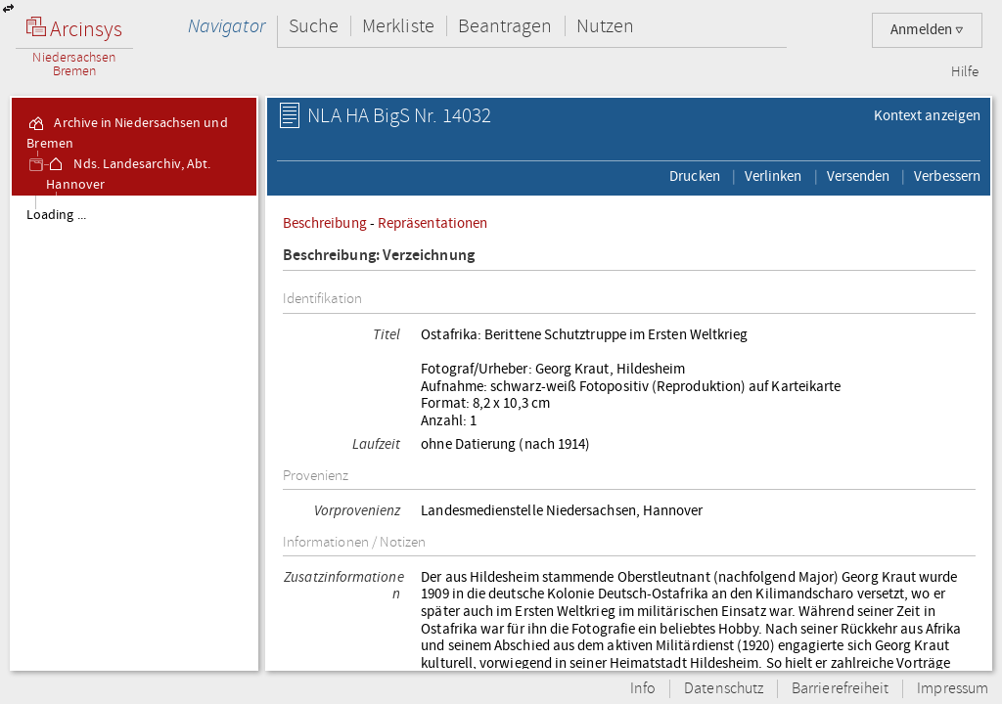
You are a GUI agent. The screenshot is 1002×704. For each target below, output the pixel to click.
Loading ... (56, 215)
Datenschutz (723, 689)
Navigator (226, 26)
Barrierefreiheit (840, 689)
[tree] (134, 432)
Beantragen (505, 26)
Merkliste (398, 26)
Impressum (952, 689)
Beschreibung (325, 223)
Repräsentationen (432, 223)
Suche (314, 26)
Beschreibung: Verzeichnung (379, 255)
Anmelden (927, 30)
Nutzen (605, 26)
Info (643, 689)
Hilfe (965, 72)
